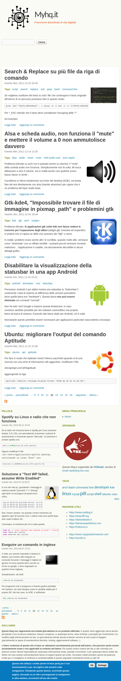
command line (69, 89)
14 (61, 395)
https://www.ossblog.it (80, 512)
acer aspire (69, 157)
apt (24, 352)
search (24, 89)
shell (98, 494)
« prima (8, 395)
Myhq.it (46, 14)
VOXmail (99, 467)
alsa (14, 157)
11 (47, 395)
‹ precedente (21, 395)
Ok (91, 665)
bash (57, 89)
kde (14, 220)
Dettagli (102, 665)
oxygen (35, 220)
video (115, 494)
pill (83, 493)
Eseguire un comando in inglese (29, 545)
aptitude (32, 352)
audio (22, 157)
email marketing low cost (75, 470)
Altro (116, 499)
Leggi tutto (10, 125)
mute (38, 157)
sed (43, 89)
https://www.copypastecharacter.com (88, 534)
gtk (20, 220)
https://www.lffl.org (79, 516)
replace (34, 89)
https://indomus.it (78, 527)
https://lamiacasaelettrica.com (85, 523)
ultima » (93, 395)
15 (66, 395)
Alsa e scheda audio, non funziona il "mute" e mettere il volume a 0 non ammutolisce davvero (59, 140)
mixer (30, 157)
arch (26, 220)
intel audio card (52, 157)
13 (56, 395)
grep (49, 89)
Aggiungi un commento (31, 125)
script (15, 89)
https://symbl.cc (77, 538)
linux (66, 493)
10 (42, 395)
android (16, 283)
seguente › (81, 395)
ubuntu (15, 352)
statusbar (48, 283)
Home (68, 416)
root (38, 283)
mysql (75, 494)
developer (28, 283)
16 (71, 395)
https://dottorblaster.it (80, 519)
